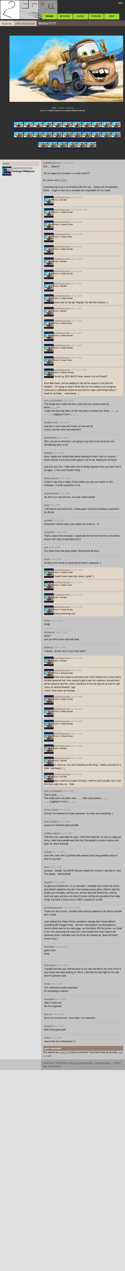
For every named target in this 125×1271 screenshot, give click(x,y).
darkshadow (49, 632)
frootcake (48, 852)
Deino (46, 505)
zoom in (61, 108)
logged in (63, 1052)
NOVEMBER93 (50, 437)
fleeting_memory (51, 478)
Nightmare (48, 647)
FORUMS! (96, 16)
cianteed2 (48, 520)
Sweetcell (48, 453)
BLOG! (80, 16)
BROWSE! (65, 16)
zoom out (69, 108)
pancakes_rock (50, 422)
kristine (47, 620)
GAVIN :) (63, 180)
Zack (46, 547)
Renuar (47, 984)
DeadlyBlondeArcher (22, 168)
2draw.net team (75, 1063)
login (120, 2)
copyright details (103, 1063)
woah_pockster (50, 821)
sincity (47, 559)
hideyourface (49, 965)
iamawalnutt (49, 999)
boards (7, 23)
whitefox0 (48, 1026)
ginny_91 (48, 1014)
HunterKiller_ (49, 532)
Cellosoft (88, 1063)
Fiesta (46, 1037)
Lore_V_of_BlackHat (53, 400)
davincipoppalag (51, 493)
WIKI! (111, 16)
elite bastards (25, 23)
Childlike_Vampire (52, 833)
